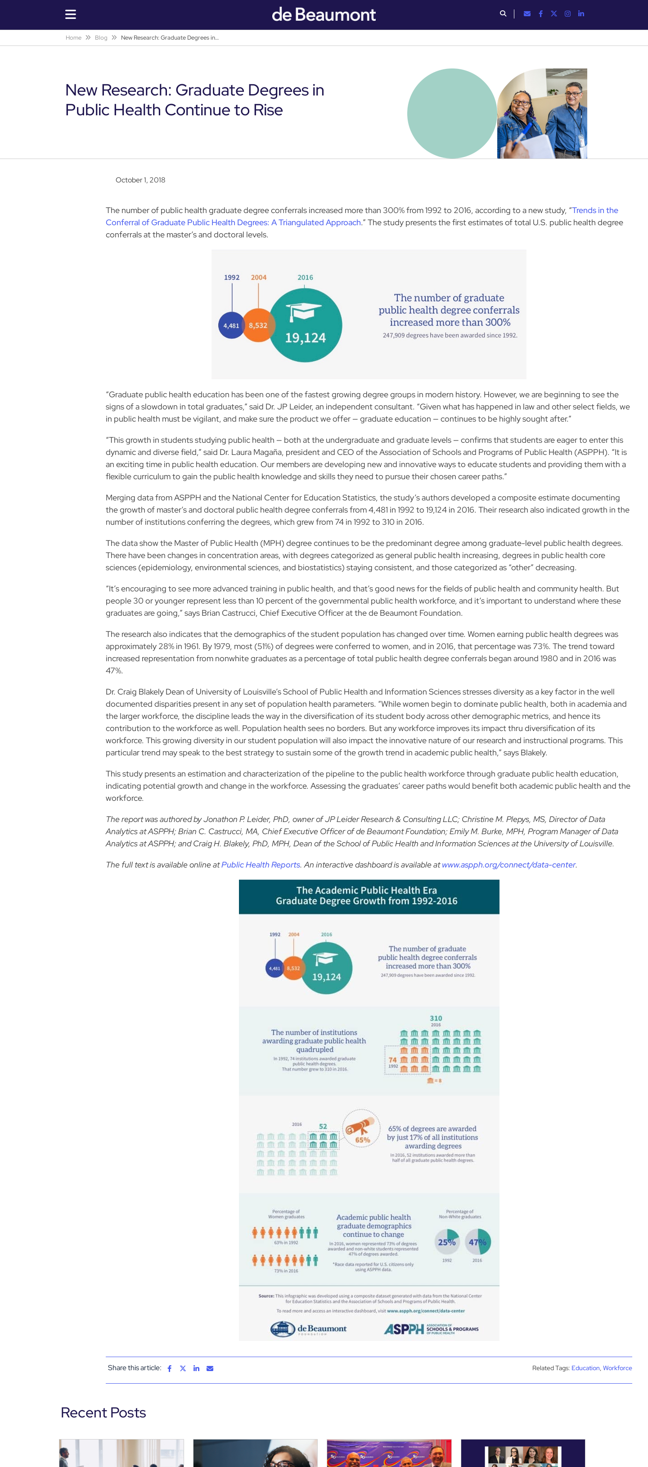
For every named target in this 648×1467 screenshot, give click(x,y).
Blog (101, 37)
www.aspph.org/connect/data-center (509, 864)
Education (586, 1368)
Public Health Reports (260, 864)
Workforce (617, 1368)
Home (73, 37)
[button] (503, 14)
